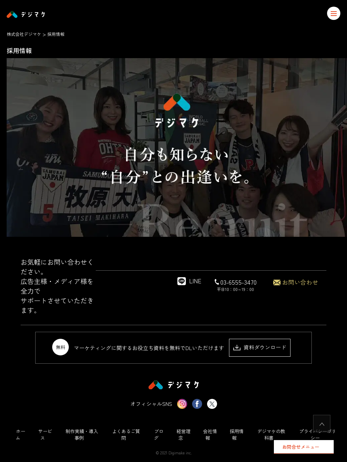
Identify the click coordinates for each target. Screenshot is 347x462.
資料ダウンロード (259, 347)
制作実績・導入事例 (81, 434)
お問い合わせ (295, 282)
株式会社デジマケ (24, 34)
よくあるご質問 (126, 434)
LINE (188, 280)
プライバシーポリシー (317, 434)
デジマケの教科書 (271, 434)
